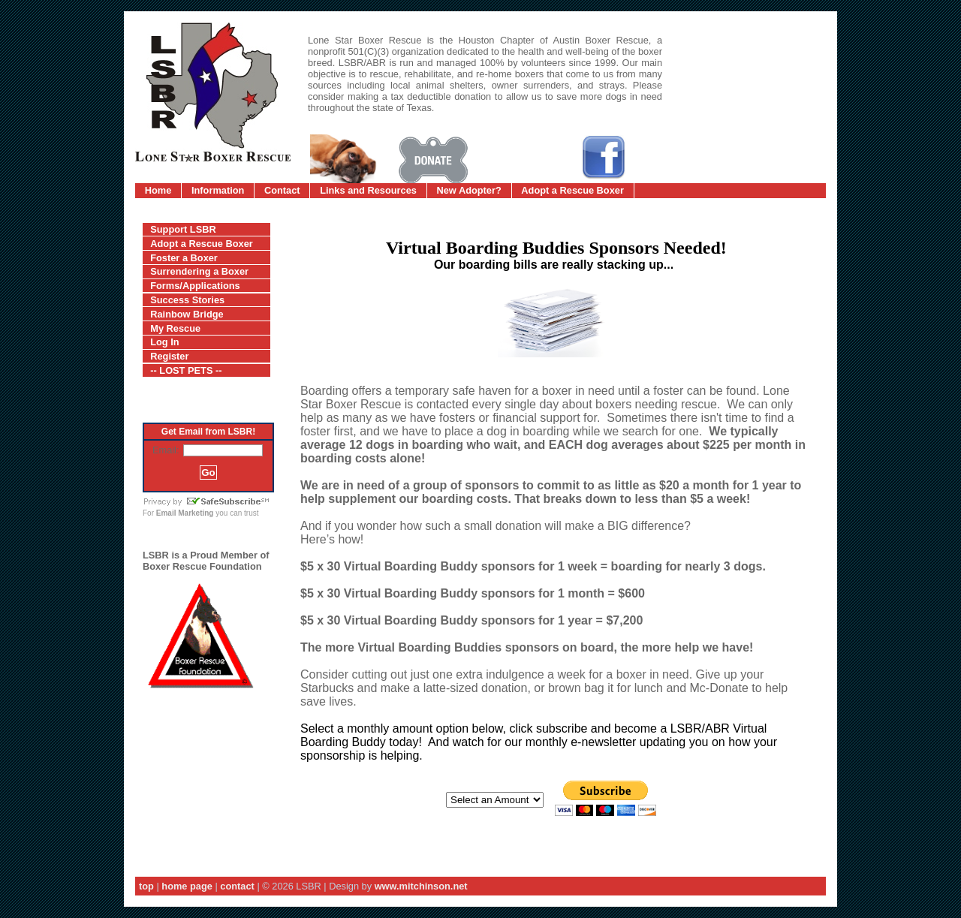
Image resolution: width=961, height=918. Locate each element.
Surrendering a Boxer (199, 271)
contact (237, 886)
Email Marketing (185, 513)
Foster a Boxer (184, 257)
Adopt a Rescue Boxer (572, 190)
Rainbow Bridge (186, 314)
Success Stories (187, 299)
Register (169, 356)
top (146, 886)
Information (217, 190)
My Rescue (175, 328)
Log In (164, 342)
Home (158, 190)
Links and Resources (368, 190)
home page (186, 886)
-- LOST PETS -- (185, 370)
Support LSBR (182, 229)
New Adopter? (469, 190)
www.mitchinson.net (421, 886)
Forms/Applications (194, 285)
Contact (282, 190)
